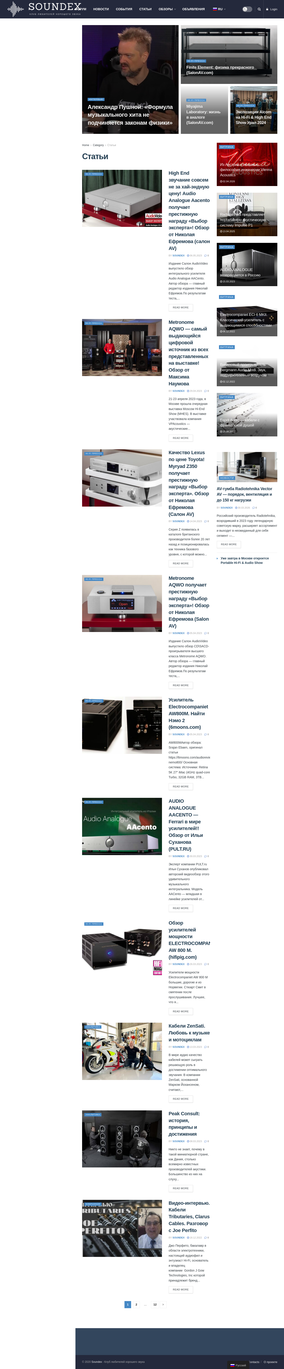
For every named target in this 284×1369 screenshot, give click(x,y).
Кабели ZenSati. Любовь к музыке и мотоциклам (189, 1032)
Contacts (253, 1362)
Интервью (97, 100)
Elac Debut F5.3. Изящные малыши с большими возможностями (42, 309)
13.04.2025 (227, 231)
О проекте (270, 1362)
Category (98, 145)
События (124, 9)
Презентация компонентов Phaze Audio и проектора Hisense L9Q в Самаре (47, 158)
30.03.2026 (242, 507)
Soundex (96, 1361)
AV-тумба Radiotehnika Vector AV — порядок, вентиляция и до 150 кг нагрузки (47, 84)
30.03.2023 (194, 856)
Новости (101, 9)
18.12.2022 (194, 1237)
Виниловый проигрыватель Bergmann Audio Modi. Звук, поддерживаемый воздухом (243, 370)
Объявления (193, 9)
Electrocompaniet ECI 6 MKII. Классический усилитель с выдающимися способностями (246, 320)
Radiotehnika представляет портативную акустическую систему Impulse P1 (243, 219)
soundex (179, 255)
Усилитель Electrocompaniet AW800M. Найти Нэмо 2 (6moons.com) (188, 713)
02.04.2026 (227, 181)
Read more (181, 307)
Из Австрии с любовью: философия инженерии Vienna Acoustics (45, 59)
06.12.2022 (227, 331)
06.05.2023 (194, 255)
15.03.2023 (227, 281)
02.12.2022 (227, 381)
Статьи (145, 9)
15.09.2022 (227, 431)
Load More (37, 332)
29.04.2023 (194, 391)
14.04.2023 (194, 521)
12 (154, 1304)
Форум (80, 9)
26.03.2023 (194, 964)
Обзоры (166, 9)
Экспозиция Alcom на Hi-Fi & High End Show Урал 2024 (254, 118)
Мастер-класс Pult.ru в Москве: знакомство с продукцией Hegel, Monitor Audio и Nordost (46, 109)
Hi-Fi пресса (197, 62)
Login (271, 9)
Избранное (94, 1204)
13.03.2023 (194, 1047)
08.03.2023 (194, 1141)
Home (85, 145)
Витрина (227, 147)
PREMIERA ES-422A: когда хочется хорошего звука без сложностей (43, 206)
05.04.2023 (194, 633)
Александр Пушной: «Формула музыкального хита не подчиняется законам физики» (130, 116)
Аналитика (94, 1026)
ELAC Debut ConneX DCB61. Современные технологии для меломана (45, 260)
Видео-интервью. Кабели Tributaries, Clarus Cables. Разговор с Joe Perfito (189, 1216)
